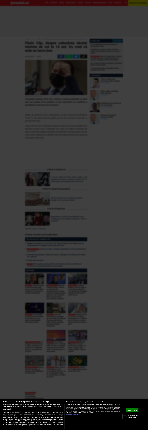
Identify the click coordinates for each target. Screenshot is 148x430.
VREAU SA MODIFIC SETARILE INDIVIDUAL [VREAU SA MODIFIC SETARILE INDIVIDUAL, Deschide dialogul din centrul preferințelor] (132, 416)
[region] (74, 414)
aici (9, 420)
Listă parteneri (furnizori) (73, 414)
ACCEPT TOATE (132, 410)
